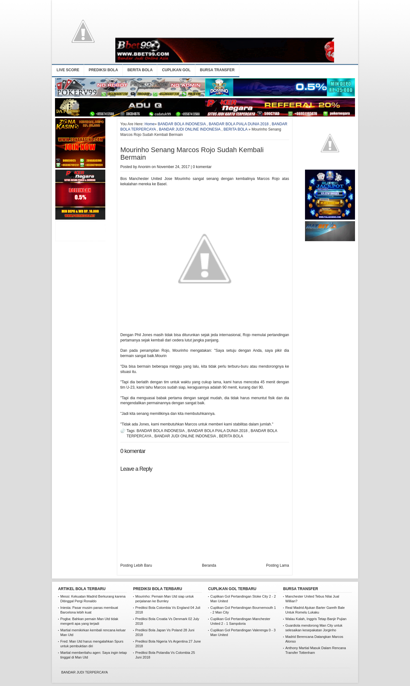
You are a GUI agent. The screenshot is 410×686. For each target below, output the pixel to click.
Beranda (209, 565)
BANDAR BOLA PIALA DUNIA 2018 (238, 124)
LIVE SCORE (68, 70)
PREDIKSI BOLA (103, 70)
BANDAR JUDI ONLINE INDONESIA (189, 129)
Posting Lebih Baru (136, 565)
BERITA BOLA (140, 70)
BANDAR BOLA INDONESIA (182, 124)
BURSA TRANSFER (217, 70)
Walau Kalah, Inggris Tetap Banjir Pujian (316, 619)
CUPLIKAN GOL (176, 70)
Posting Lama (277, 565)
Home (150, 124)
